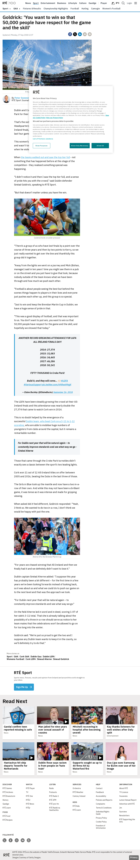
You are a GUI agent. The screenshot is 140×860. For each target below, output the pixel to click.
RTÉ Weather (78, 792)
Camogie (95, 8)
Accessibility (101, 796)
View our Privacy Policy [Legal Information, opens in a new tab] (54, 118)
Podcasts (53, 792)
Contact (99, 788)
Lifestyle (72, 3)
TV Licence (123, 792)
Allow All (100, 146)
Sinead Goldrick (61, 659)
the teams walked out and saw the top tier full (45, 157)
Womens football (15, 659)
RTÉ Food (6, 816)
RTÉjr (28, 808)
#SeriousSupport (32, 384)
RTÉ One (29, 796)
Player (104, 3)
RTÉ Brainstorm (9, 796)
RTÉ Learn (7, 808)
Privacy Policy (101, 818)
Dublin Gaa (36, 656)
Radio (51, 788)
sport (5, 8)
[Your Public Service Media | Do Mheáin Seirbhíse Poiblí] (6, 855)
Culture (82, 3)
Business (61, 3)
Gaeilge (92, 3)
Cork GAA (24, 656)
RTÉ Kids (76, 806)
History (5, 800)
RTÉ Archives (8, 792)
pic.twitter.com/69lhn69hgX (56, 384)
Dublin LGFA (49, 656)
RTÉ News (30, 804)
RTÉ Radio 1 (54, 796)
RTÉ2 (28, 800)
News (28, 3)
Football (75, 8)
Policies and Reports (104, 800)
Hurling (85, 8)
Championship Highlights (56, 8)
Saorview (123, 811)
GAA (15, 8)
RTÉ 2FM (52, 800)
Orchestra (77, 788)
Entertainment (48, 3)
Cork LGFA (31, 659)
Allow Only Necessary (79, 146)
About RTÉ (123, 788)
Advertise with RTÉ (127, 804)
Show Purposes (41, 146)
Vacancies (123, 796)
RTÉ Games (7, 788)
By (21, 98)
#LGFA (64, 380)
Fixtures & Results (32, 8)
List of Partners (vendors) (43, 139)
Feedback (100, 792)
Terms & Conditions (104, 808)
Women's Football (111, 8)
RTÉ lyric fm (54, 804)
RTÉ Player (30, 788)
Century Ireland (79, 796)
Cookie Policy (101, 822)
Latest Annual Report (128, 800)
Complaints (100, 804)
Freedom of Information (101, 826)
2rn (120, 808)
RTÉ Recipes (8, 820)
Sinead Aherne (44, 659)
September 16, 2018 (63, 392)
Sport (36, 3)
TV (27, 792)
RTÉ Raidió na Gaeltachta (54, 809)
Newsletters (124, 815)
